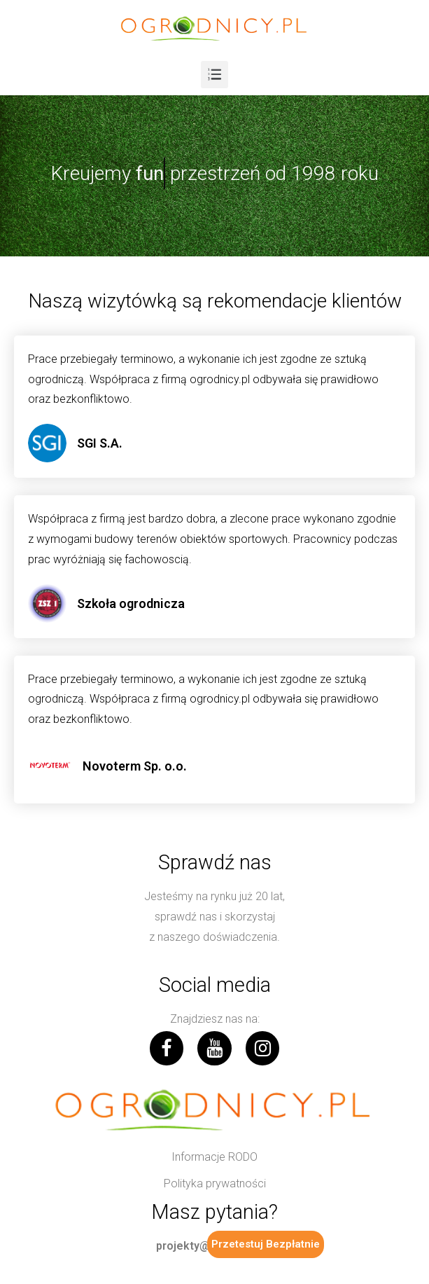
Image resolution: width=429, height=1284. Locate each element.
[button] (214, 1157)
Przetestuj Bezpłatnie (265, 1244)
